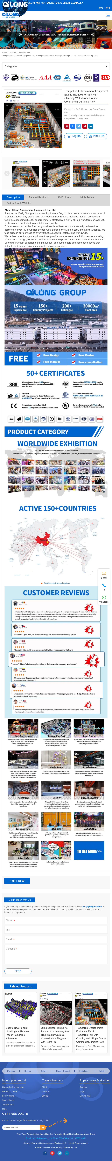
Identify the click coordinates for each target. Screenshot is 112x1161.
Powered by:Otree (42, 1147)
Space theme (8, 1100)
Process (11, 1071)
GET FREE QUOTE (15, 1113)
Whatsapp (104, 598)
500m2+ (46, 1091)
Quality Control (63, 1071)
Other (4, 1109)
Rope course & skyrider (94, 1080)
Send (18, 971)
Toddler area (8, 1104)
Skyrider (83, 1087)
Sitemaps (68, 1147)
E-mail (104, 574)
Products (12, 53)
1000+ (45, 1087)
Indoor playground (14, 1080)
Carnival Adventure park (13, 1087)
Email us (96, 136)
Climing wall (84, 1096)
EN (108, 8)
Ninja (81, 1091)
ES (101, 8)
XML (75, 1147)
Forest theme (8, 1096)
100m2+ (46, 1096)
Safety (43, 1071)
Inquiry (74, 136)
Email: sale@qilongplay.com (39, 1138)
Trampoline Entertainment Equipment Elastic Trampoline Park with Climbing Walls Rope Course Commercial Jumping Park (49, 56)
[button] (7, 173)
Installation (84, 1071)
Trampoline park (24, 53)
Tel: (8, 930)
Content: (12, 949)
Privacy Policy (56, 1147)
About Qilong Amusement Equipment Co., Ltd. (30, 210)
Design (27, 1071)
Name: (11, 920)
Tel (104, 586)
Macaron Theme (9, 1091)
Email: (10, 939)
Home (4, 53)
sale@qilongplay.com (91, 906)
